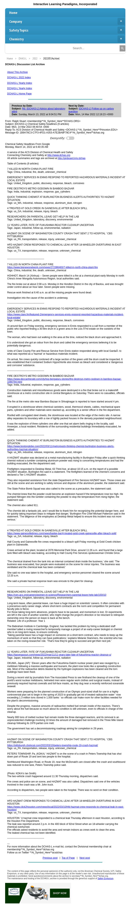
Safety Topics (67, 30)
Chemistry (67, 38)
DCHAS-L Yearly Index (19, 83)
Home (13, 12)
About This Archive (17, 72)
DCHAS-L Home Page (19, 93)
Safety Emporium (105, 878)
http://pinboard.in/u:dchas (71, 158)
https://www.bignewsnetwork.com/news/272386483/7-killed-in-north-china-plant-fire (52, 267)
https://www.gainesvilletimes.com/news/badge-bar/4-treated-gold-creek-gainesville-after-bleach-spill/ (62, 533)
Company (67, 21)
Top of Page (68, 857)
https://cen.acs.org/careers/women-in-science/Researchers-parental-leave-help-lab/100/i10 (56, 594)
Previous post (50, 857)
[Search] (122, 48)
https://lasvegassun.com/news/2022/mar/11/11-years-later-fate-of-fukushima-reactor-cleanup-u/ (59, 654)
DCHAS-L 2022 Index (19, 77)
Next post (85, 857)
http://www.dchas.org (58, 155)
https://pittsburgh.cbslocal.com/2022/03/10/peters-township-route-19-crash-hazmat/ (52, 745)
